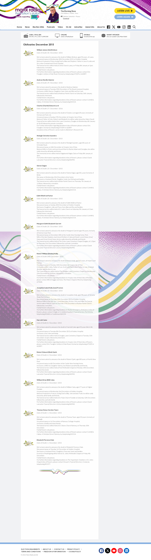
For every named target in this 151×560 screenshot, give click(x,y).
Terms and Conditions (31, 551)
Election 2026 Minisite (30, 549)
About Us (101, 27)
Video (60, 27)
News (27, 27)
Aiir (37, 555)
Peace (78, 16)
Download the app (89, 36)
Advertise (78, 27)
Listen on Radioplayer (67, 36)
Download (66, 18)
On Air (68, 27)
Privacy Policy (73, 549)
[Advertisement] (60, 505)
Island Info (89, 27)
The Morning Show (68, 11)
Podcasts (51, 27)
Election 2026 (38, 27)
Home (19, 27)
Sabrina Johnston (69, 16)
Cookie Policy (75, 551)
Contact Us (59, 549)
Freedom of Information (55, 551)
